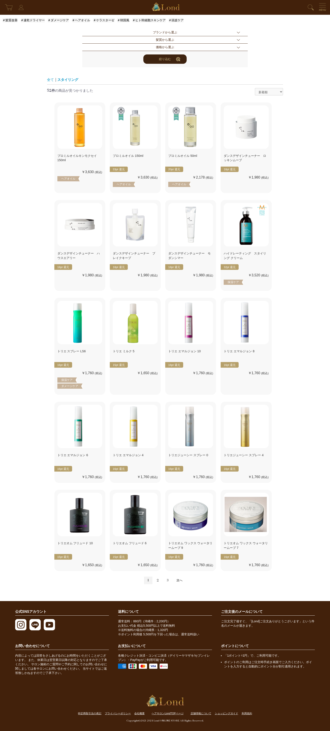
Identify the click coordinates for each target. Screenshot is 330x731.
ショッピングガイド (226, 713)
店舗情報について (201, 713)
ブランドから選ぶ (165, 32)
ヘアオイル (68, 178)
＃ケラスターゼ (103, 20)
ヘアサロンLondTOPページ (167, 713)
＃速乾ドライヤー (33, 20)
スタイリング (67, 79)
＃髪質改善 (10, 20)
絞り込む (169, 59)
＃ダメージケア (58, 20)
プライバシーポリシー (118, 713)
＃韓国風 (123, 20)
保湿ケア (233, 282)
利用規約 (247, 713)
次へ (179, 580)
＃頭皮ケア (176, 20)
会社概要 (139, 713)
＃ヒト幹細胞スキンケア (149, 20)
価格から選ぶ (165, 47)
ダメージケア (69, 386)
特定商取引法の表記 (89, 713)
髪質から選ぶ (165, 39)
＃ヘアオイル (81, 20)
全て (50, 79)
